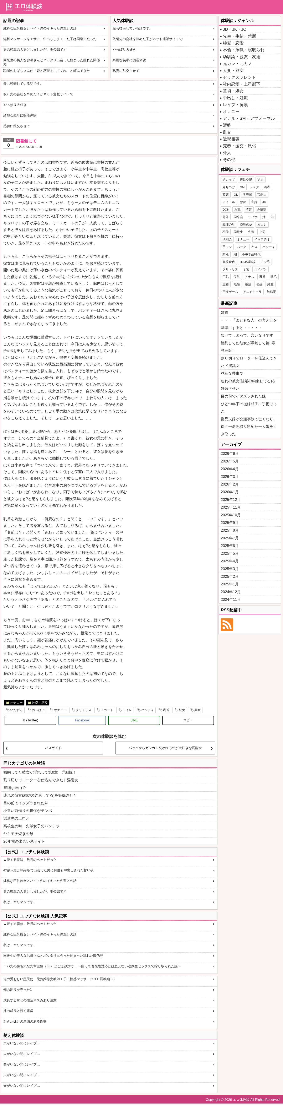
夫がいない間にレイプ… (21, 1043)
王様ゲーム (230, 291)
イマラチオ (262, 239)
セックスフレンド (239, 77)
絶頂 (248, 284)
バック (241, 247)
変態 (225, 194)
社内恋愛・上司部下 (241, 84)
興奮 (197, 710)
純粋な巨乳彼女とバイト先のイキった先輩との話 (40, 28)
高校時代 (228, 262)
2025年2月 (230, 576)
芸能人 (262, 194)
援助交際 (246, 179)
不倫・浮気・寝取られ (243, 50)
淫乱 (237, 209)
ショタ (254, 187)
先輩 (251, 232)
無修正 (271, 291)
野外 (225, 217)
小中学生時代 (251, 254)
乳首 (166, 710)
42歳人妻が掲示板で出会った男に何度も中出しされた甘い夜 (48, 870)
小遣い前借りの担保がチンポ (27, 811)
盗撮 (260, 179)
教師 (243, 202)
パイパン (260, 269)
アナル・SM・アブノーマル (249, 118)
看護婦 (247, 194)
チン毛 (265, 262)
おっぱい (38, 710)
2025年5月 (230, 553)
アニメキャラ (252, 291)
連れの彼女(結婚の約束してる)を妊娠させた (40, 795)
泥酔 (227, 125)
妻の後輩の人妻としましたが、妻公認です (35, 49)
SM (242, 187)
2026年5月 (230, 461)
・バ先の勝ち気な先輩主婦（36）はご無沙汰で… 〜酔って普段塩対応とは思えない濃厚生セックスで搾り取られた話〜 (92, 966)
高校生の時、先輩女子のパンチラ (31, 826)
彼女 (182, 710)
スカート (107, 710)
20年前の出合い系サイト (24, 841)
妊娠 (237, 284)
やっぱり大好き (124, 49)
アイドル (228, 202)
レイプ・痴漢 (235, 104)
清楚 (249, 209)
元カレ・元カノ (237, 63)
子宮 (246, 269)
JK (264, 202)
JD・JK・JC (234, 29)
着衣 (267, 187)
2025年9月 (230, 523)
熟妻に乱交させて (126, 70)
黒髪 (225, 284)
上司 (262, 232)
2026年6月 (230, 453)
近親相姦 (231, 139)
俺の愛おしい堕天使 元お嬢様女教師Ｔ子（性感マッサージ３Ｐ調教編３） (60, 979)
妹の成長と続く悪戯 (18, 1011)
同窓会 (238, 217)
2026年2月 (230, 484)
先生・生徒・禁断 (239, 36)
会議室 (261, 209)
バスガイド (53, 748)
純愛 (270, 284)
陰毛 (274, 276)
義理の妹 (246, 224)
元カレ (262, 224)
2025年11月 (231, 507)
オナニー (16, 702)
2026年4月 (230, 469)
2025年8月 (230, 530)
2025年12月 (231, 500)
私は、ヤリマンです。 (20, 902)
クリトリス (83, 710)
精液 (225, 254)
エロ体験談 (248, 262)
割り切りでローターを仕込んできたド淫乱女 (40, 780)
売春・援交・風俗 (239, 145)
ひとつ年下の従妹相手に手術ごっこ (249, 407)
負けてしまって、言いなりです (247, 335)
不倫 (225, 232)
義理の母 (228, 224)
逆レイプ (228, 179)
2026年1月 (230, 492)
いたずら (16, 710)
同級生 (238, 232)
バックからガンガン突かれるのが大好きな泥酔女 (165, 748)
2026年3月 (230, 477)
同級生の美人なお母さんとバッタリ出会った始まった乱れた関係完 (51, 62)
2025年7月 (230, 538)
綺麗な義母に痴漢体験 (129, 60)
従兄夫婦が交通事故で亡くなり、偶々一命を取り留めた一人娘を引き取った (249, 426)
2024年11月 (231, 599)
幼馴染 (227, 239)
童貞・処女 (233, 91)
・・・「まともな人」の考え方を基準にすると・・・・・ (249, 324)
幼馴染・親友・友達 (241, 56)
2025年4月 (230, 561)
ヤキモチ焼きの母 (18, 834)
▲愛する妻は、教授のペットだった (30, 859)
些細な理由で (14, 788)
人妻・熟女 (233, 70)
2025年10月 (231, 515)
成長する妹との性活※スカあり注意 (30, 1000)
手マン (227, 247)
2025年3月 (230, 569)
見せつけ (228, 187)
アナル (249, 276)
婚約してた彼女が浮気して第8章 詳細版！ (40, 772)
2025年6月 (230, 546)
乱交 (227, 132)
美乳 (237, 276)
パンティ (147, 710)
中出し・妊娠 (235, 98)
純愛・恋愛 (40, 702)
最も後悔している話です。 (133, 28)
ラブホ (252, 217)
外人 (227, 152)
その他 (229, 159)
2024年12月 (231, 592)
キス (254, 247)
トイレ (127, 710)
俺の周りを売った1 (17, 989)
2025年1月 (230, 584)
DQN (225, 209)
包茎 (259, 284)
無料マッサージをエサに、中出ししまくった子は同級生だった (50, 39)
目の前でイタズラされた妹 (25, 803)
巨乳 (225, 276)
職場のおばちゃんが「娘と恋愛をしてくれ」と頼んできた (46, 70)
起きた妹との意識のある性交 (25, 1021)
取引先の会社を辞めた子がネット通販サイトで (147, 39)
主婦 (254, 202)
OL (236, 194)
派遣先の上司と (16, 818)
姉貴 (224, 312)
